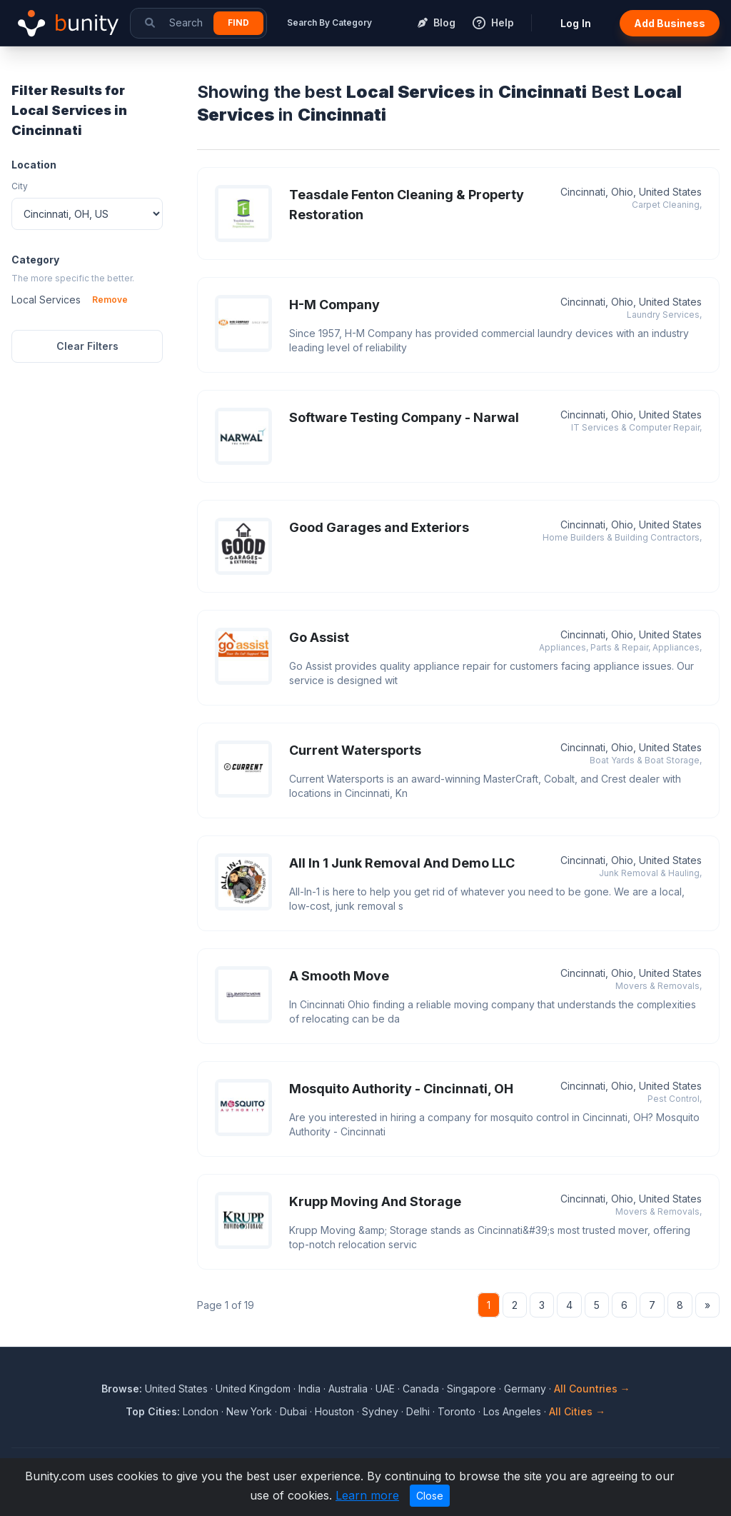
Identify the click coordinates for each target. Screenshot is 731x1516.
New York (249, 1411)
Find (238, 22)
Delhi (418, 1411)
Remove (110, 299)
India (309, 1388)
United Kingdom (253, 1388)
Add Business (669, 23)
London (200, 1411)
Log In (575, 23)
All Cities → (577, 1411)
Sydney (380, 1411)
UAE (385, 1388)
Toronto (456, 1411)
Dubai (293, 1411)
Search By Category (329, 22)
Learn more (367, 1495)
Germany (525, 1388)
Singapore (471, 1388)
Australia (348, 1388)
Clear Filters (87, 346)
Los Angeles (512, 1411)
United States (176, 1388)
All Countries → (592, 1388)
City (19, 186)
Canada (421, 1388)
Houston (334, 1411)
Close (429, 1496)
